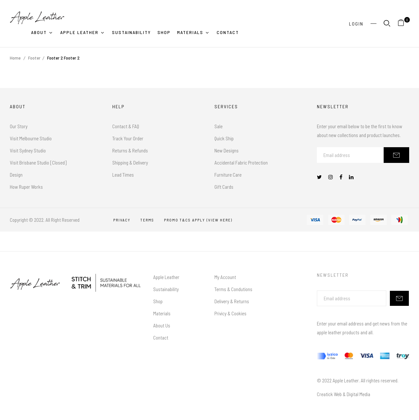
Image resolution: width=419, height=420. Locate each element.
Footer (34, 58)
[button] (403, 23)
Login (356, 23)
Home (15, 58)
